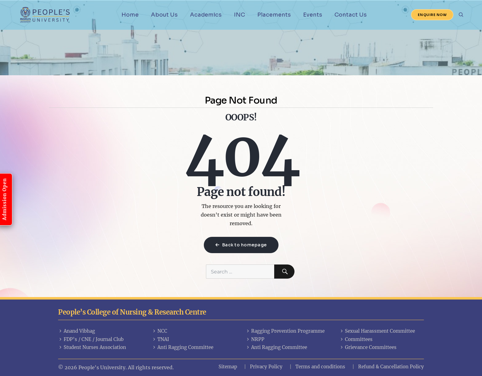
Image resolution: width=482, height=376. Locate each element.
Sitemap (228, 367)
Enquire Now (432, 15)
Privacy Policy (266, 367)
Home (130, 14)
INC (239, 14)
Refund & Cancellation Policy (391, 367)
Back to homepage (241, 245)
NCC (159, 331)
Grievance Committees (368, 347)
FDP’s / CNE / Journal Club (91, 339)
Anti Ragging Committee (182, 347)
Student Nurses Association (92, 347)
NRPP (255, 339)
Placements (274, 14)
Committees (356, 339)
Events (312, 14)
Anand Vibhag (76, 331)
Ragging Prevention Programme (285, 331)
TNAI (160, 339)
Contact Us (350, 14)
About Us (164, 14)
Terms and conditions (320, 367)
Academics (206, 14)
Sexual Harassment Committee (377, 331)
